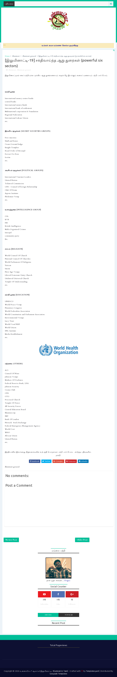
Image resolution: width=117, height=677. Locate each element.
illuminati (16, 56)
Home (7, 56)
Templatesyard (92, 671)
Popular (69, 615)
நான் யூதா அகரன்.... (58, 580)
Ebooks (48, 615)
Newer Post (11, 540)
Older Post (82, 540)
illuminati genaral (29, 56)
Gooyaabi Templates (58, 674)
